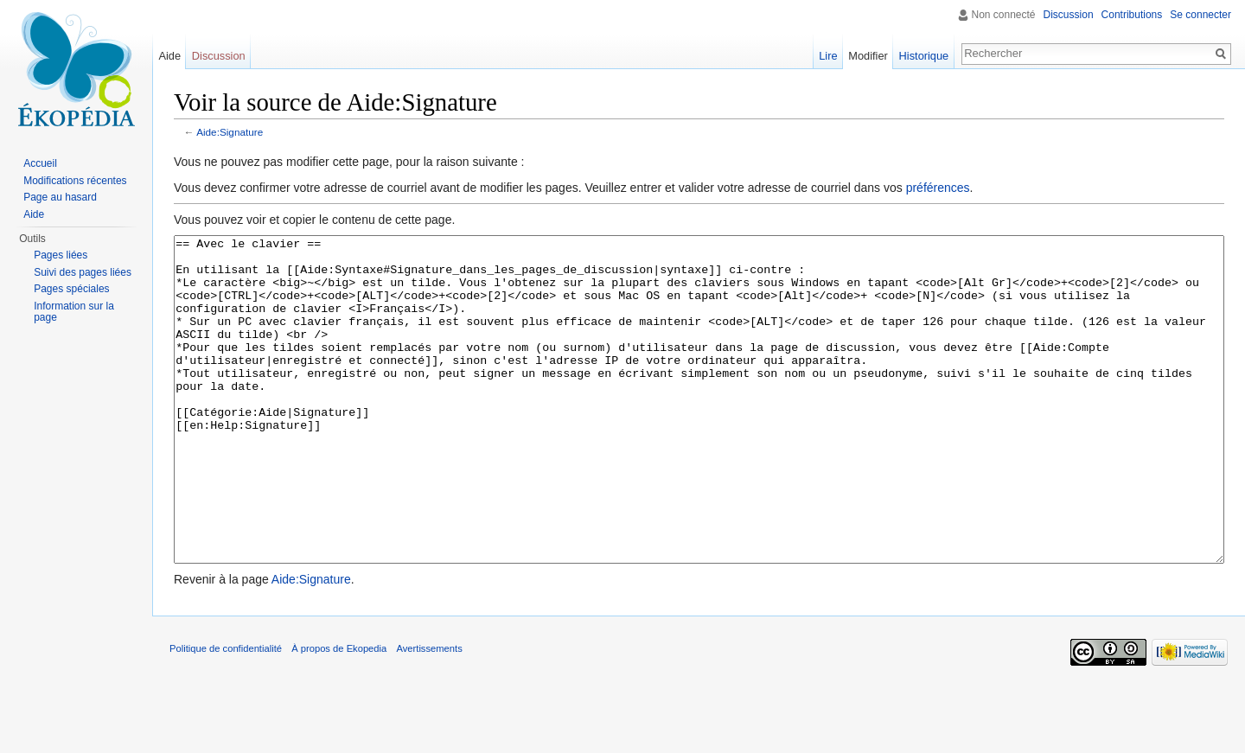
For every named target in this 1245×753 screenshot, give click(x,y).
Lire (828, 55)
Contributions (1132, 15)
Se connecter (1200, 15)
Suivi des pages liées (82, 272)
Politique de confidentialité (225, 713)
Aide (169, 55)
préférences (938, 188)
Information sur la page (74, 312)
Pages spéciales (71, 289)
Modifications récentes (74, 181)
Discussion (1069, 15)
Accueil (40, 163)
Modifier (868, 55)
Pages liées (60, 255)
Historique (924, 55)
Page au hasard (60, 197)
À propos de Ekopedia (338, 713)
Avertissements (429, 713)
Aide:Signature (229, 131)
